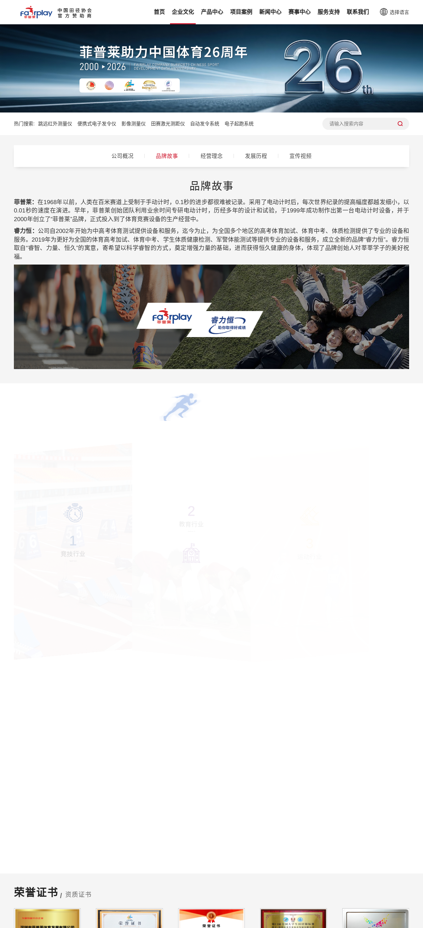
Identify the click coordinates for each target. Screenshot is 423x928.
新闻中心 (270, 12)
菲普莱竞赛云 (246, 879)
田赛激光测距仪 (168, 123)
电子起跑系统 (239, 123)
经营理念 (212, 156)
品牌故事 (165, 156)
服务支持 (329, 12)
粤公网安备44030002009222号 (310, 921)
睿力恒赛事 (244, 890)
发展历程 (258, 156)
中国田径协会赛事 (252, 901)
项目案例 (241, 12)
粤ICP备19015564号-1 (244, 921)
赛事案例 (155, 879)
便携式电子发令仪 (96, 123)
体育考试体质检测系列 (84, 890)
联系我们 (358, 12)
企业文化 (183, 12)
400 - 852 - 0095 (174, 775)
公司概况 (119, 156)
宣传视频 (305, 156)
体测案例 (155, 901)
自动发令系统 (204, 123)
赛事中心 (299, 12)
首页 (159, 12)
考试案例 (155, 890)
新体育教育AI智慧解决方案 (90, 901)
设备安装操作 (312, 879)
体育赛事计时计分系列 (84, 879)
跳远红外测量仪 (55, 123)
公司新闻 (198, 879)
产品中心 (212, 12)
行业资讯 (198, 890)
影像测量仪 (133, 123)
